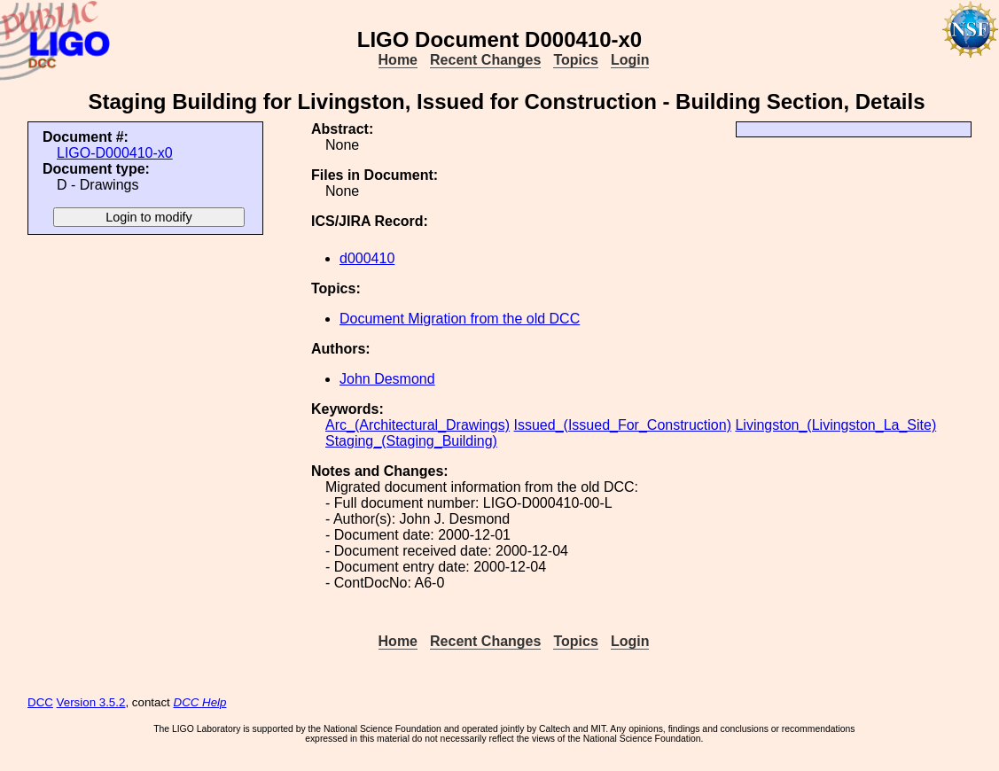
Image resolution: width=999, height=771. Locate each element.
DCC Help (200, 702)
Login (630, 59)
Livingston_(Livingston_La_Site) (835, 424)
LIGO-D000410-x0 (115, 152)
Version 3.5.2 (91, 702)
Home (398, 59)
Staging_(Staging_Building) (411, 440)
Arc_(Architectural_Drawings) (417, 424)
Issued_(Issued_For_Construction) (622, 424)
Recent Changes (485, 59)
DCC (40, 702)
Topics (575, 59)
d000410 (367, 258)
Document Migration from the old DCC (460, 318)
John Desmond (387, 378)
